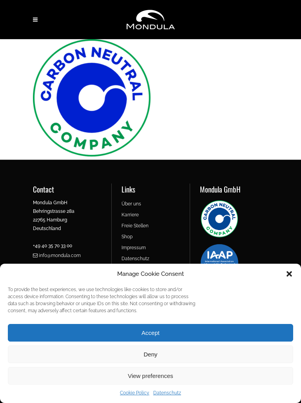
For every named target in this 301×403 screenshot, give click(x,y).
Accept (150, 332)
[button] (289, 274)
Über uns (131, 204)
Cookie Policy (134, 393)
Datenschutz (167, 393)
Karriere (130, 215)
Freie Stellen (135, 225)
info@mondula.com (57, 255)
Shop (126, 236)
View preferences (150, 375)
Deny (150, 354)
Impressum (133, 247)
